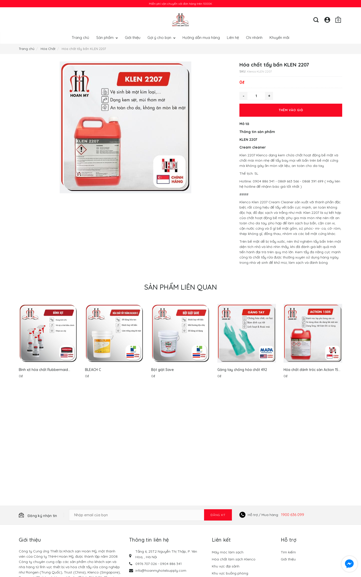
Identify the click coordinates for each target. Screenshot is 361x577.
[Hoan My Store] (180, 20)
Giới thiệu (132, 37)
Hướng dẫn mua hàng (201, 37)
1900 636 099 (292, 514)
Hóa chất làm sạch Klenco (233, 559)
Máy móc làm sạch (227, 552)
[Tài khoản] (327, 20)
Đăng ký (218, 515)
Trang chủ (80, 37)
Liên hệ (233, 37)
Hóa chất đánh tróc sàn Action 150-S (313, 370)
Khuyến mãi (279, 37)
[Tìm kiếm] (316, 20)
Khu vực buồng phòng (230, 573)
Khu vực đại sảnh (225, 566)
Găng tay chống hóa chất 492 (242, 370)
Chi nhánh (254, 37)
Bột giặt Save (162, 370)
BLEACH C (93, 370)
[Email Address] (150, 515)
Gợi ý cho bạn (161, 37)
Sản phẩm (107, 37)
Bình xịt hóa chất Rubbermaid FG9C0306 (43, 370)
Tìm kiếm (288, 552)
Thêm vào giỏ (291, 110)
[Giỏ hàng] (338, 20)
